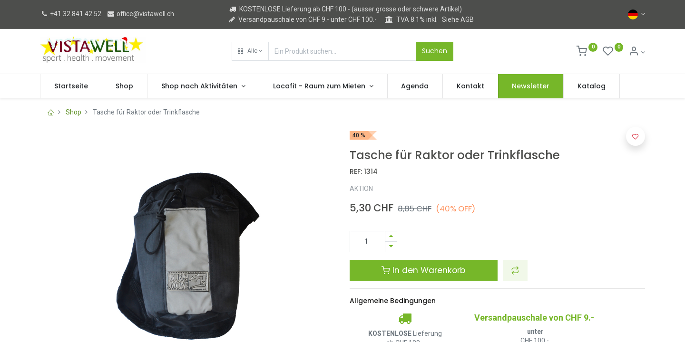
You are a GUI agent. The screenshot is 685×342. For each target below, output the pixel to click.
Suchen (434, 51)
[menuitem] (71, 86)
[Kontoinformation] (636, 52)
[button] (250, 51)
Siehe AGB (458, 19)
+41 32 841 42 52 (70, 14)
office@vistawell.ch (140, 14)
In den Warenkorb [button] (423, 270)
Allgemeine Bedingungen (393, 300)
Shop (73, 112)
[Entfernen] (391, 247)
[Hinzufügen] (391, 236)
